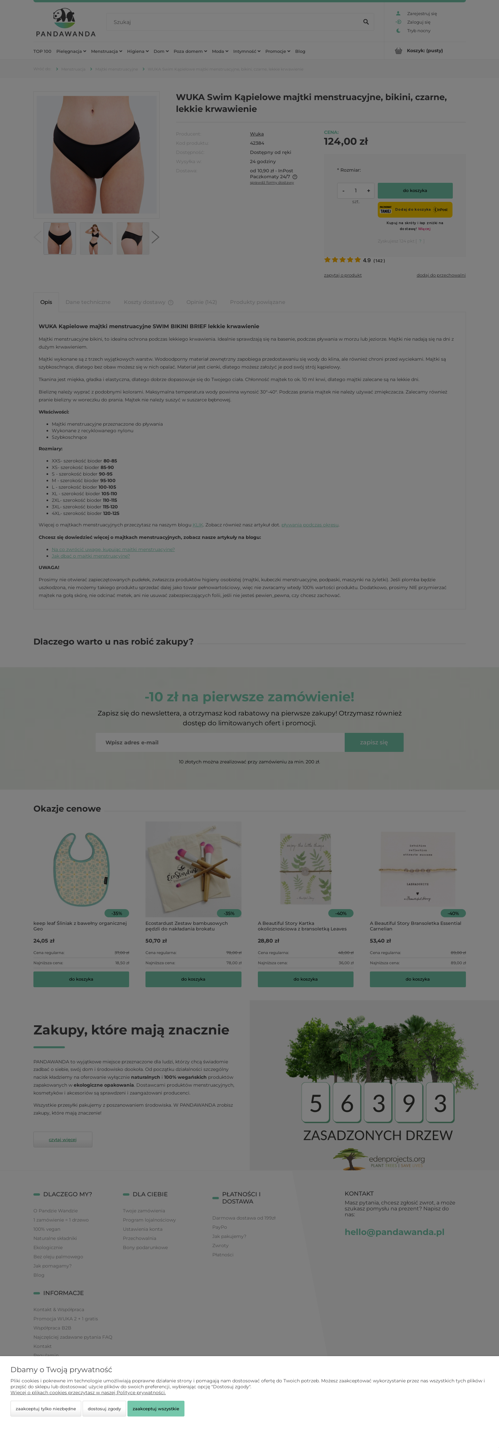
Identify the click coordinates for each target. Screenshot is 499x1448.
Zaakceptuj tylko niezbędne (46, 1408)
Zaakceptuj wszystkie (156, 1408)
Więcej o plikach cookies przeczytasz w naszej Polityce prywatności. (88, 1392)
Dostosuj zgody (104, 1408)
